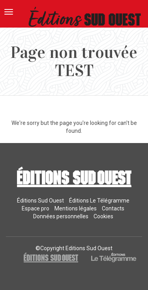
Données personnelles (60, 216)
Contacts (113, 208)
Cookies (103, 216)
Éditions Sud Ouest (40, 200)
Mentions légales (75, 208)
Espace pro (35, 208)
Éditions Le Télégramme (99, 200)
